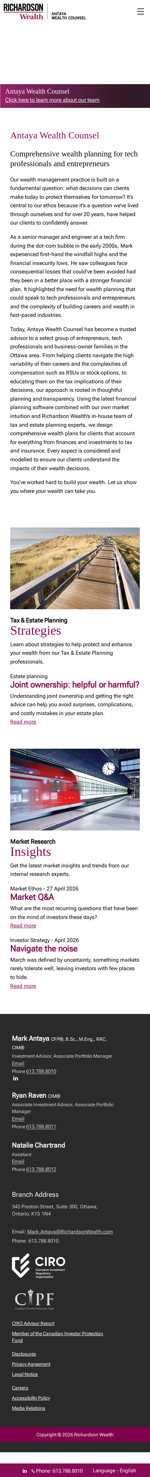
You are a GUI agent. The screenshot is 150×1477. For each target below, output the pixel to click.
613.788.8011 (41, 1127)
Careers (20, 1387)
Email (18, 1063)
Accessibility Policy (31, 1398)
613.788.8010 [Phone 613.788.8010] (68, 1471)
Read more (23, 721)
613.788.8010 (41, 1071)
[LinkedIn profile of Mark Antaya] (17, 1078)
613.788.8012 (41, 1169)
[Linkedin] (24, 1471)
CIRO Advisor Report (33, 1323)
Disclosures (24, 1354)
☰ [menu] (141, 11)
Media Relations (28, 1408)
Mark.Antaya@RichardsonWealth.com (70, 1232)
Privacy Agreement (31, 1364)
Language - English (114, 1471)
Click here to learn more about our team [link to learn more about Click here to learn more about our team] (52, 100)
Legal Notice (25, 1374)
